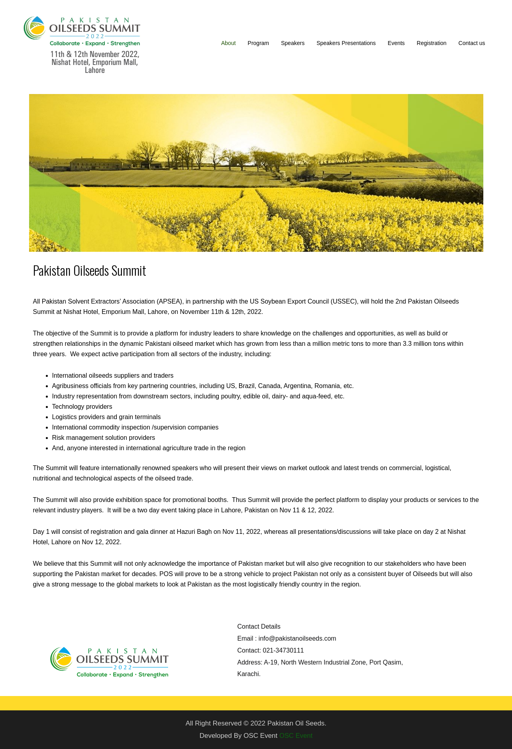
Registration (432, 43)
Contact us (472, 43)
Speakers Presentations (346, 43)
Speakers (292, 43)
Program (258, 43)
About (228, 43)
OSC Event (296, 735)
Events (396, 43)
